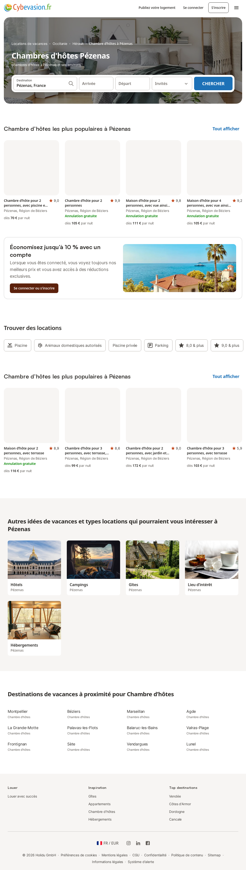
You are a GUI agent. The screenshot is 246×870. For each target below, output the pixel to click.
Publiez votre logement (157, 7)
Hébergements (99, 819)
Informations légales (107, 862)
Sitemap (214, 855)
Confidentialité (155, 855)
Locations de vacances (29, 44)
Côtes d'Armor (180, 804)
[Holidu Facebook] (147, 843)
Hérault (78, 44)
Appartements (99, 804)
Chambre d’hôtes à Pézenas (111, 43)
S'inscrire (218, 7)
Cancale (175, 819)
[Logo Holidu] (27, 7)
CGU (136, 855)
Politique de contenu (187, 855)
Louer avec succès (22, 796)
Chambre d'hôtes (101, 812)
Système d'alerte (141, 862)
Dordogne (176, 812)
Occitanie (60, 44)
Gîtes (92, 796)
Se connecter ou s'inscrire (34, 288)
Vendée (175, 796)
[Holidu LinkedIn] (138, 843)
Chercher (213, 83)
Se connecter (193, 7)
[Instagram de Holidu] (128, 843)
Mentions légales (115, 855)
